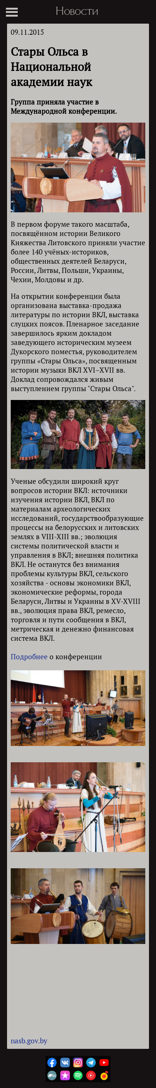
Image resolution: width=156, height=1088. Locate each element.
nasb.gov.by (29, 1040)
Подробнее (29, 656)
